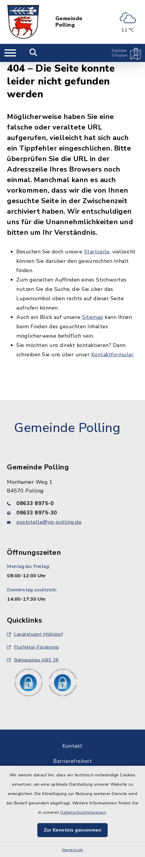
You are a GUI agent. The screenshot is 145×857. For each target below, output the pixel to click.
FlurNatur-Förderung (33, 647)
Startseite (97, 251)
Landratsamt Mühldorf (35, 634)
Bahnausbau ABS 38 (33, 660)
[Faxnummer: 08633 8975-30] (72, 512)
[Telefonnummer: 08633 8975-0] (72, 503)
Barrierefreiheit (72, 761)
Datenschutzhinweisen (83, 812)
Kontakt (72, 745)
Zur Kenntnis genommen (73, 830)
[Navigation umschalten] (10, 53)
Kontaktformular (112, 354)
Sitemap (92, 317)
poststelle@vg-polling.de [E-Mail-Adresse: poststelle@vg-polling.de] (48, 522)
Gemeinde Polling (69, 21)
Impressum (72, 850)
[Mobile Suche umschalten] (33, 53)
